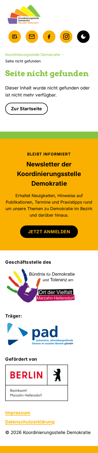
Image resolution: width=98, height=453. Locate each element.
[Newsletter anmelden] (14, 36)
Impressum (17, 412)
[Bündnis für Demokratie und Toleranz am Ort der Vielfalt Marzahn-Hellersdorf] (41, 286)
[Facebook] (49, 36)
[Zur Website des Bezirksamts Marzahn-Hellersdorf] (36, 383)
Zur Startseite (26, 108)
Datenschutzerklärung (30, 421)
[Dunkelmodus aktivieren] (83, 36)
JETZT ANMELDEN (49, 231)
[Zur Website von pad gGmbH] (49, 334)
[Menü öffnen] (87, 14)
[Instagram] (66, 36)
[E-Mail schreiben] (32, 36)
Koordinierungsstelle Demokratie (32, 54)
